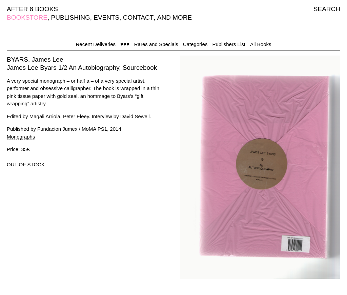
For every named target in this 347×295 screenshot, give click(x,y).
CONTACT (138, 17)
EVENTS (106, 17)
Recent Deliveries (96, 44)
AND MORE (174, 17)
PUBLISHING (70, 17)
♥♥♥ (124, 44)
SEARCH (326, 9)
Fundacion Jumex (57, 129)
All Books (260, 44)
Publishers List (228, 44)
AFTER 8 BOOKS (32, 9)
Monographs (21, 137)
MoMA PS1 (94, 129)
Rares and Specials (156, 44)
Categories (195, 44)
